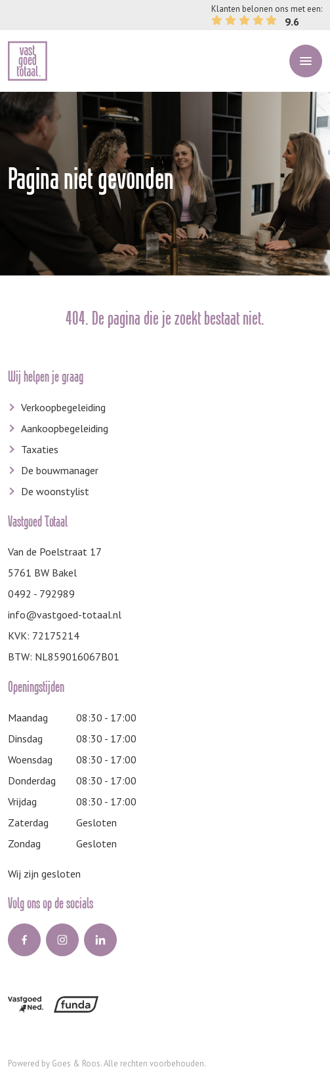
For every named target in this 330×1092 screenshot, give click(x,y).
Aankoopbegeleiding (64, 428)
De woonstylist (55, 491)
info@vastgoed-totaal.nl (64, 614)
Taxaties (39, 449)
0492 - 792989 (41, 593)
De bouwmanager (59, 470)
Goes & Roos (76, 1063)
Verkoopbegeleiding (63, 407)
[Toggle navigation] (305, 61)
